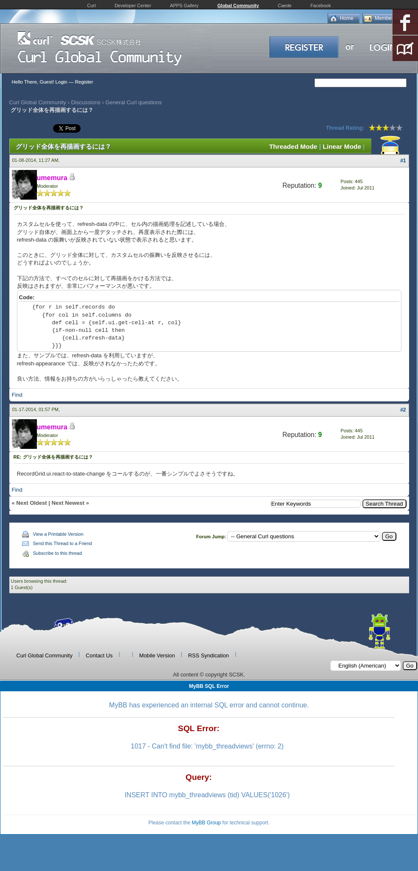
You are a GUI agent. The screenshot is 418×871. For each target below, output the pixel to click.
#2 (403, 410)
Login (61, 81)
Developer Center (133, 5)
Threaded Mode (293, 146)
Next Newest (67, 503)
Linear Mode (342, 146)
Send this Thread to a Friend (62, 543)
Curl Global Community (37, 102)
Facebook (320, 5)
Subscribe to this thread (57, 553)
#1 (403, 161)
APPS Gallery (184, 5)
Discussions (85, 102)
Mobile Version (157, 655)
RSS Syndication (208, 655)
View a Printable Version (58, 534)
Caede (285, 5)
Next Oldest (31, 503)
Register (84, 81)
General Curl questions (133, 102)
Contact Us (99, 655)
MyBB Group (206, 823)
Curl (91, 5)
